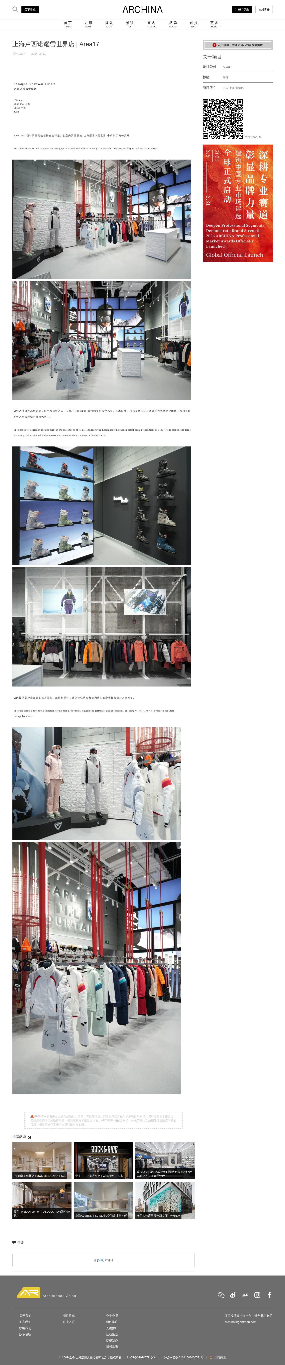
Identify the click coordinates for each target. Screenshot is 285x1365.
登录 (101, 1260)
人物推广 (112, 1328)
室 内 (151, 24)
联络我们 (25, 1328)
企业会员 (112, 1315)
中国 (225, 87)
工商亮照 (217, 1357)
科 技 (193, 24)
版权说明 (25, 1334)
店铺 (225, 77)
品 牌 (173, 24)
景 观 (130, 24)
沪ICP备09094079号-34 (141, 1357)
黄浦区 (240, 87)
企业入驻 (69, 1322)
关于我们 (25, 1315)
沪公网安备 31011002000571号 (183, 1357)
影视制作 (112, 1340)
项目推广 (112, 1322)
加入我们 (25, 1322)
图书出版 (112, 1346)
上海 (232, 87)
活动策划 (112, 1334)
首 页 (68, 24)
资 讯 (88, 24)
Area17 (227, 66)
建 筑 (109, 24)
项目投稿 (69, 1315)
